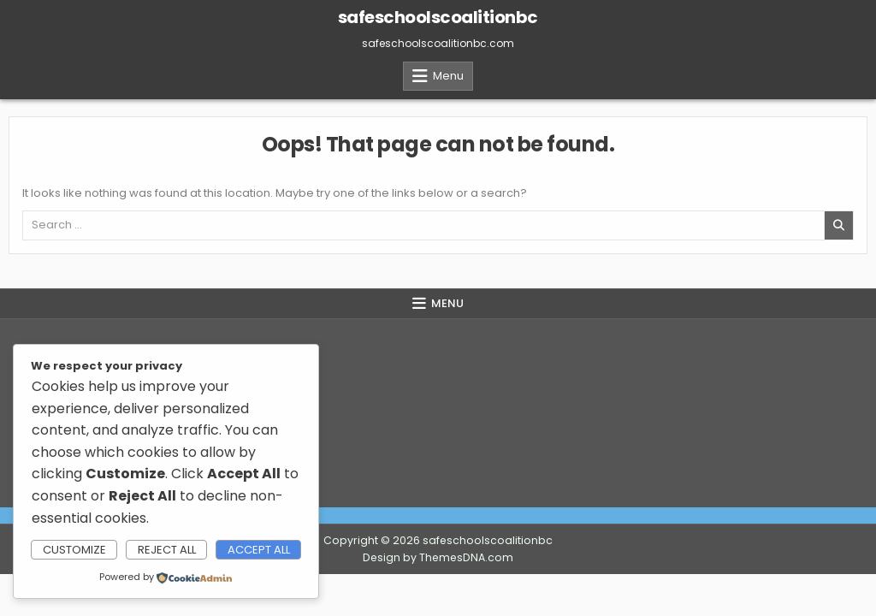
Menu (448, 76)
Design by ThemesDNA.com (438, 557)
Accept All (259, 550)
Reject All (167, 550)
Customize (74, 550)
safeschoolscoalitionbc (438, 17)
